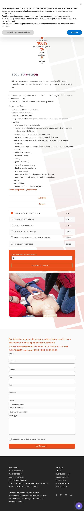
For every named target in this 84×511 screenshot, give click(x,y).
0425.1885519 (17, 471)
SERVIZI (58, 471)
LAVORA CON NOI (62, 486)
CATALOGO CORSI (62, 477)
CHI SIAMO (59, 468)
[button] (81, 4)
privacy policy (42, 439)
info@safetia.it (19, 477)
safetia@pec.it (21, 480)
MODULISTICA (61, 480)
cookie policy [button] (7, 13)
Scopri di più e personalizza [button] (18, 32)
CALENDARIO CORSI (63, 474)
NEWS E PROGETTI (62, 483)
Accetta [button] (74, 32)
